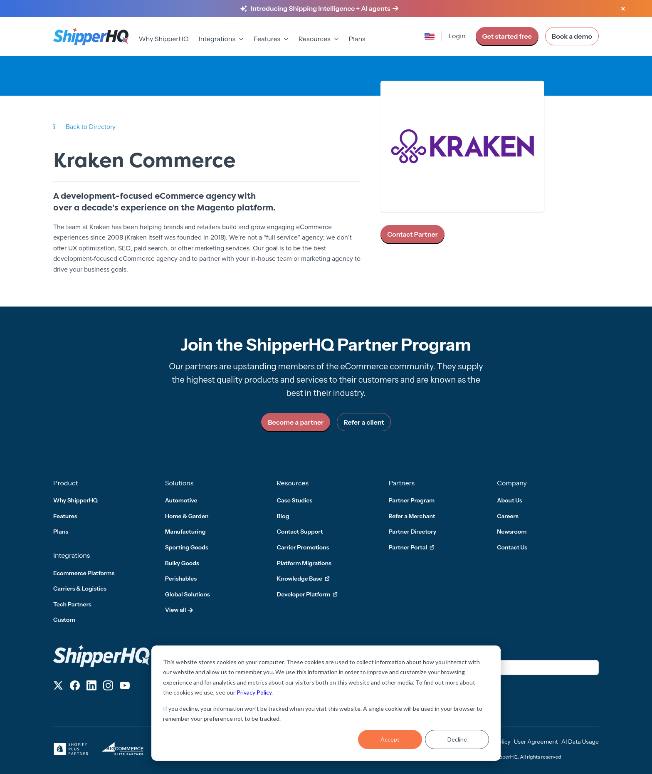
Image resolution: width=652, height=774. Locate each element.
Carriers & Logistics (79, 588)
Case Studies (295, 500)
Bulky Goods (182, 563)
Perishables (181, 578)
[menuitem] (163, 39)
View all (179, 609)
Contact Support (300, 531)
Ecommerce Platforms (83, 573)
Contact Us (512, 547)
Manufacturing (185, 531)
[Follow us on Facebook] (75, 687)
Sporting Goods (186, 547)
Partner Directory (412, 531)
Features (65, 516)
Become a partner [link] (296, 422)
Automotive (181, 500)
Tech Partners (72, 604)
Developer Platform (307, 595)
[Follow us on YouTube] (125, 687)
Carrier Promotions (303, 547)
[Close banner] (622, 9)
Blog (283, 516)
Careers (508, 516)
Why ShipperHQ (163, 39)
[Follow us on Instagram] (108, 687)
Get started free (507, 36)
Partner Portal (411, 548)
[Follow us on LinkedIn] (91, 687)
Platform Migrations (304, 563)
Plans (357, 39)
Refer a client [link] (363, 422)
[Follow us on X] (58, 687)
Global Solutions (187, 594)
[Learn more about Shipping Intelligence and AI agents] (324, 8)
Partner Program (411, 500)
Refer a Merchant (411, 516)
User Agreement (536, 741)
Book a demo (572, 36)
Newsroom (511, 531)
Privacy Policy (254, 692)
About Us (509, 500)
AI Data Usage (580, 741)
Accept (390, 739)
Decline (457, 739)
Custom (64, 619)
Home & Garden (187, 516)
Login (456, 36)
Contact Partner (412, 234)
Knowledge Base (303, 579)
